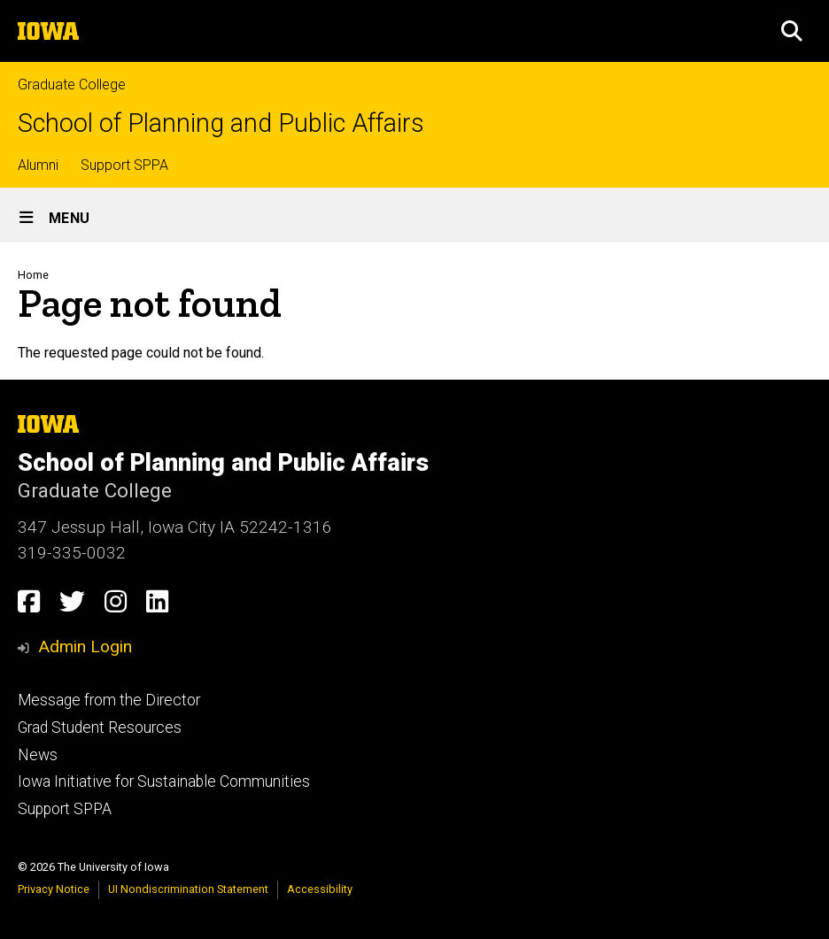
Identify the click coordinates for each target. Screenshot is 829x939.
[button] (792, 31)
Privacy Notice (53, 889)
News (38, 755)
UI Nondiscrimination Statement (188, 889)
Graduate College (72, 84)
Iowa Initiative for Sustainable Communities (164, 781)
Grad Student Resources (100, 727)
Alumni (38, 165)
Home (33, 274)
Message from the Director (109, 700)
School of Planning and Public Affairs (221, 123)
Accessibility (320, 889)
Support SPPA (124, 165)
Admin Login (85, 646)
